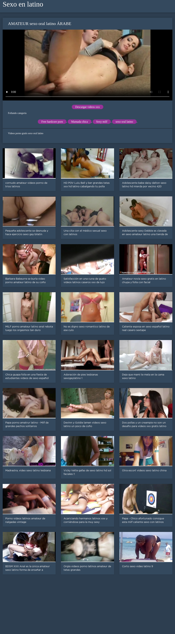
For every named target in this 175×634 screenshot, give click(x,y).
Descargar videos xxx (87, 106)
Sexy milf (101, 121)
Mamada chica (79, 121)
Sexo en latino (23, 4)
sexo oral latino (124, 121)
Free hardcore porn (52, 121)
